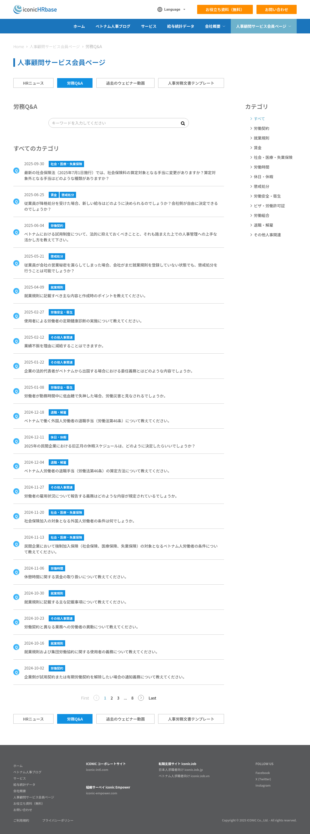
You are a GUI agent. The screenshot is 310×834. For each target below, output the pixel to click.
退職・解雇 (58, 412)
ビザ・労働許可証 (269, 205)
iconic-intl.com (97, 769)
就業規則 (57, 287)
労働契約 (57, 225)
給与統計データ (180, 26)
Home (18, 46)
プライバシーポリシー (58, 820)
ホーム (79, 26)
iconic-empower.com (101, 793)
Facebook (263, 772)
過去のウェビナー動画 (125, 83)
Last (152, 698)
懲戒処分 (68, 195)
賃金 (54, 195)
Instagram (263, 785)
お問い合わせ (276, 9)
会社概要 (19, 791)
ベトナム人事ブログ (113, 26)
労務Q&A (75, 83)
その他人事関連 (62, 337)
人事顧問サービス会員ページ (55, 46)
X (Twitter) (263, 779)
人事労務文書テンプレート (191, 83)
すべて (259, 118)
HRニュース (33, 83)
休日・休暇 (58, 437)
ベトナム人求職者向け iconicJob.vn (184, 776)
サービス (148, 26)
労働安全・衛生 (62, 312)
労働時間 (57, 568)
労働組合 (261, 215)
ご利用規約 (21, 820)
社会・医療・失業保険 (66, 164)
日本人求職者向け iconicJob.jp (181, 769)
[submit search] (183, 123)
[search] (118, 123)
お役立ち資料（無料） (225, 9)
